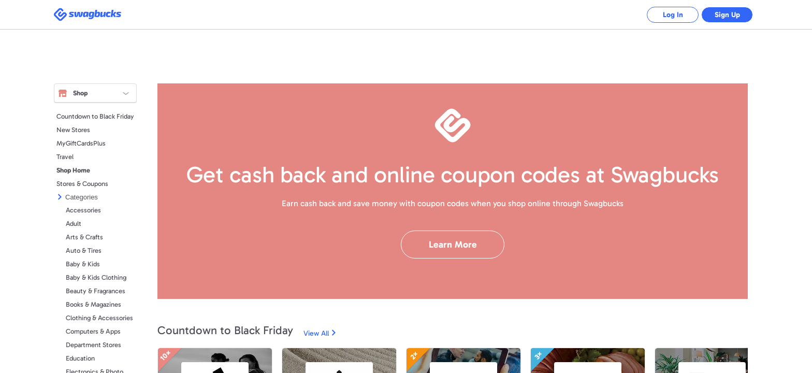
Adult (73, 223)
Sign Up (727, 14)
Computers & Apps (93, 331)
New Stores (73, 130)
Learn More (453, 244)
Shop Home (73, 170)
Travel (65, 157)
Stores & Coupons (82, 184)
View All (316, 333)
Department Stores (93, 345)
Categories (81, 197)
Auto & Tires (84, 250)
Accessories (83, 210)
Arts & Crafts (84, 237)
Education (80, 358)
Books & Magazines (93, 304)
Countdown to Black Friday (95, 116)
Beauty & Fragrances (95, 291)
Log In (673, 14)
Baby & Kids (83, 264)
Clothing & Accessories (99, 318)
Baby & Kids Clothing (96, 277)
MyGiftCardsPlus (81, 143)
